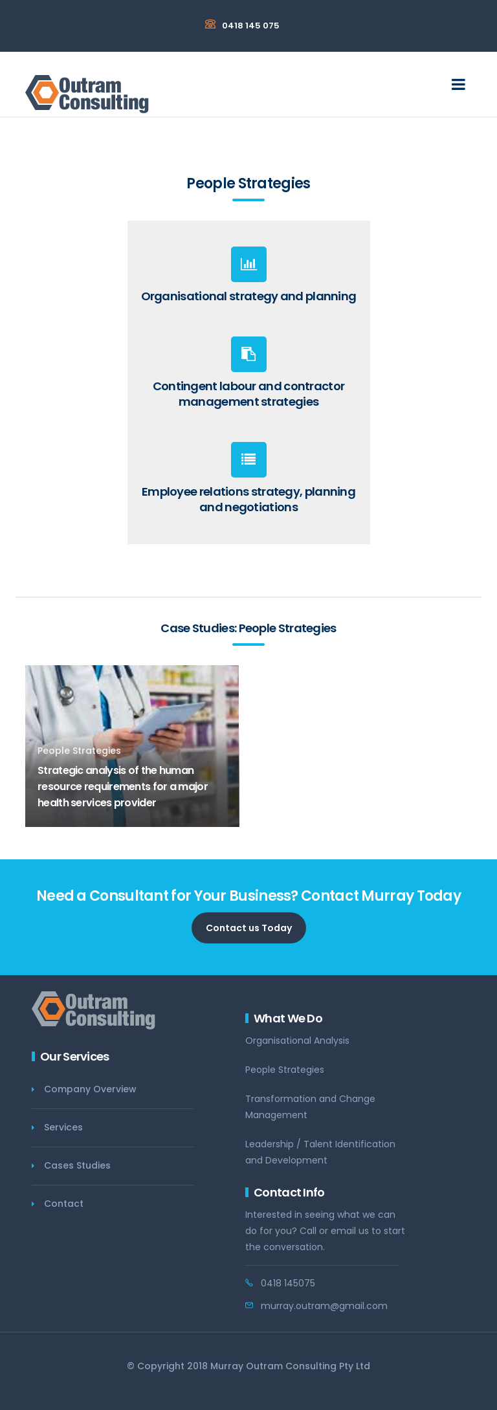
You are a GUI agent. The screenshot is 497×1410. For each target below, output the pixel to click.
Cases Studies (77, 1165)
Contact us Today (249, 927)
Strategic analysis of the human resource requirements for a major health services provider (123, 786)
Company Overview (90, 1089)
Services (63, 1127)
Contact (63, 1203)
